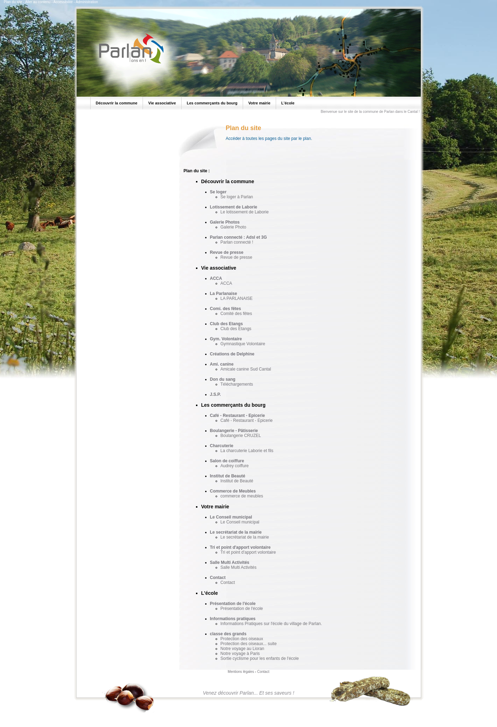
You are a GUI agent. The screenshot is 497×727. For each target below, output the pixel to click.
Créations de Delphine (232, 354)
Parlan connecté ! (237, 242)
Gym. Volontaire (226, 338)
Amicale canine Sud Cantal (246, 369)
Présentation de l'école (233, 603)
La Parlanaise (223, 293)
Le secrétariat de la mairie (236, 532)
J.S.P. (215, 394)
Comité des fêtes (236, 313)
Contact (218, 577)
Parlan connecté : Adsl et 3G (238, 237)
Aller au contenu (37, 2)
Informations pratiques (233, 618)
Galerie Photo (233, 227)
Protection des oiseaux (242, 638)
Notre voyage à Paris (240, 653)
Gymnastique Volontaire (243, 343)
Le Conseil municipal (231, 517)
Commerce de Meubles (233, 491)
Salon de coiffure (227, 460)
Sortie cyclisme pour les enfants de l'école (260, 658)
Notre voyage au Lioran (242, 648)
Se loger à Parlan (237, 196)
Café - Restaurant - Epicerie (237, 415)
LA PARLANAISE (237, 298)
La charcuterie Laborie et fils (247, 450)
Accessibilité (63, 2)
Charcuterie (222, 445)
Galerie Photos (225, 222)
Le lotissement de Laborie (245, 212)
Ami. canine (222, 364)
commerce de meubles (242, 496)
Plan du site (13, 2)
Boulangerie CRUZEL (241, 435)
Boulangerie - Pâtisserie (234, 430)
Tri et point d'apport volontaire (240, 547)
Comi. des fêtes (225, 308)
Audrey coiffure (235, 465)
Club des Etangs (226, 323)
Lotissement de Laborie (233, 207)
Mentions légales (241, 672)
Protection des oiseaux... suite (249, 643)
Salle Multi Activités (229, 562)
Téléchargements (237, 384)
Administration (87, 2)
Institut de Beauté (228, 476)
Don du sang (223, 379)
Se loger (218, 191)
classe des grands (228, 633)
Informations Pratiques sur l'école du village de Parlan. (271, 623)
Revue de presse (226, 252)
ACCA (216, 278)
